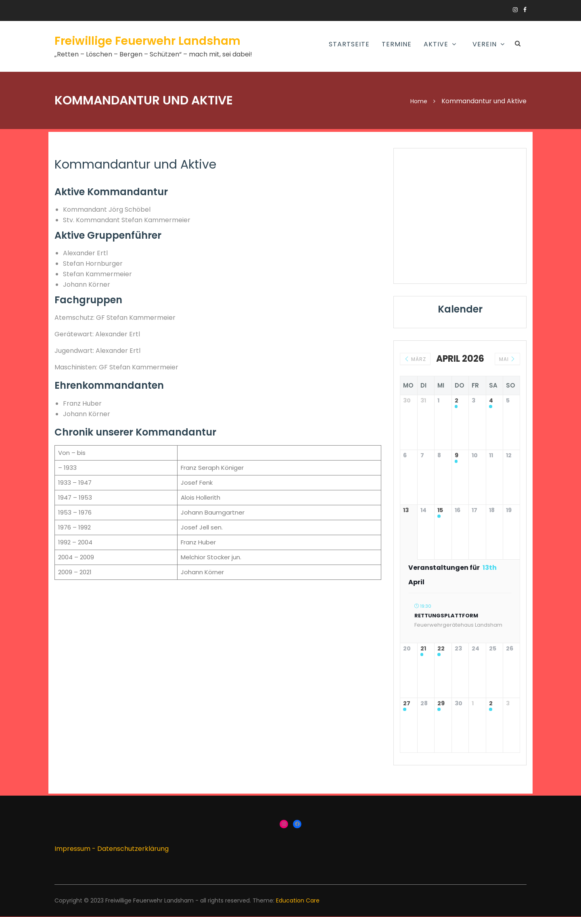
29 (441, 703)
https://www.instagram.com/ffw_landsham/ (515, 10)
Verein (484, 44)
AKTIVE (436, 44)
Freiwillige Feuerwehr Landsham (147, 41)
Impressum (72, 848)
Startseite (349, 44)
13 (406, 510)
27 (406, 703)
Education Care (298, 900)
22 (441, 648)
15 (440, 510)
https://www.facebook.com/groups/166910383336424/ (525, 10)
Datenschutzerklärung (133, 848)
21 (423, 648)
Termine (397, 44)
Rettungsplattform (446, 615)
